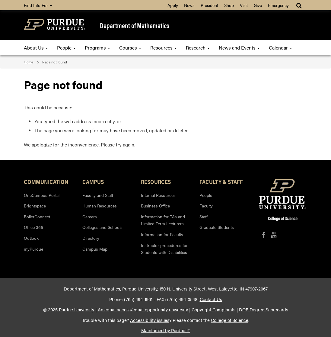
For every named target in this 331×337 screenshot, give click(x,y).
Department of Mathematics (134, 25)
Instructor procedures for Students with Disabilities (164, 248)
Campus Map (94, 249)
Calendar (280, 47)
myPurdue (33, 249)
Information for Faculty (162, 234)
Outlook (31, 238)
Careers (89, 216)
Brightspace (35, 206)
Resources (163, 47)
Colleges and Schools (102, 227)
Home (28, 62)
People (66, 47)
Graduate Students (216, 227)
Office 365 (33, 227)
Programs (97, 47)
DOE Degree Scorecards (263, 309)
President (209, 5)
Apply (172, 5)
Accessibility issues (149, 320)
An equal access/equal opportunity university (143, 309)
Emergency (278, 5)
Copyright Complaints (213, 309)
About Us (36, 47)
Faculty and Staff (97, 195)
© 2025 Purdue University (68, 309)
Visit (244, 5)
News (189, 5)
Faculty (206, 206)
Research (198, 47)
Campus (93, 181)
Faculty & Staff (221, 181)
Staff (203, 216)
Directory (90, 238)
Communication (46, 181)
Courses (130, 47)
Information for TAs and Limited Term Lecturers (163, 220)
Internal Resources (158, 195)
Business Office (155, 206)
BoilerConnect (37, 216)
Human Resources (99, 206)
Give (258, 5)
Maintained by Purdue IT (165, 330)
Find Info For (38, 5)
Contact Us (211, 299)
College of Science (229, 320)
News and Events (239, 47)
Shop (229, 5)
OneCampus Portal (41, 195)
